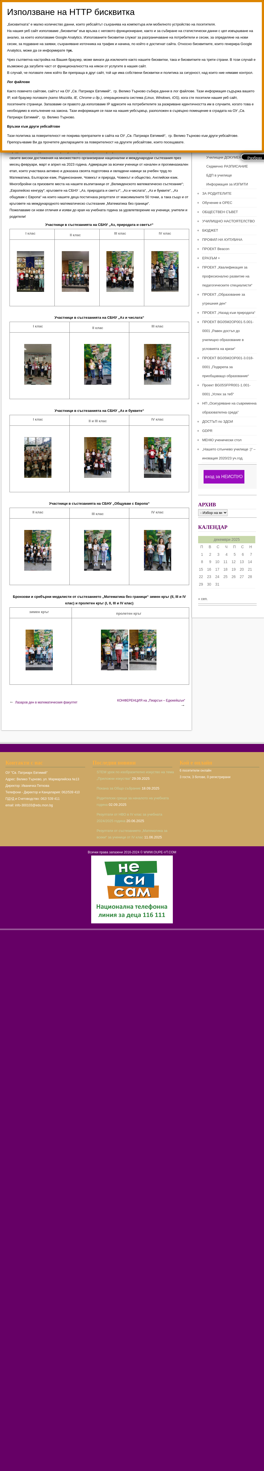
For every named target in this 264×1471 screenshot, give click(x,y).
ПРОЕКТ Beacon (215, 249)
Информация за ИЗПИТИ (227, 184)
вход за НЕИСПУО (223, 476)
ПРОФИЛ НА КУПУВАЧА (222, 240)
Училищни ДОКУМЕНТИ (226, 157)
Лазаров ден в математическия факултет (46, 702)
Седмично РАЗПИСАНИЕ (227, 166)
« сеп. (203, 599)
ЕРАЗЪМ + (211, 258)
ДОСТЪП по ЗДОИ (217, 421)
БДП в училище (219, 175)
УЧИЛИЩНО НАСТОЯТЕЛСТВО (228, 221)
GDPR (207, 431)
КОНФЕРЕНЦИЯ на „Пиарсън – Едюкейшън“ (151, 700)
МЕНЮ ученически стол (221, 440)
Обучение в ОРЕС (217, 203)
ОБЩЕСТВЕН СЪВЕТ (220, 212)
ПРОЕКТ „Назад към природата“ (228, 313)
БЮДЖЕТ (210, 230)
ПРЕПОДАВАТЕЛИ (221, 148)
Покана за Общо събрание (119, 788)
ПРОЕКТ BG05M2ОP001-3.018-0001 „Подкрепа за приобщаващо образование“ (228, 367)
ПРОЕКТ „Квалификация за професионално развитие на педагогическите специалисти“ (227, 276)
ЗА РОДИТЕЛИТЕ (217, 193)
